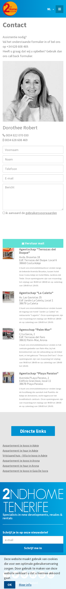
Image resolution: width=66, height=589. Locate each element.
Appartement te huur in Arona (21, 465)
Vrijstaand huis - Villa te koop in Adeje (25, 455)
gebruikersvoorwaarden (41, 213)
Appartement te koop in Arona (21, 460)
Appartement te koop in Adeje (21, 445)
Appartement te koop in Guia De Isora (25, 471)
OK (10, 585)
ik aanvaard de (30, 213)
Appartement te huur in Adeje (20, 450)
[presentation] (29, 225)
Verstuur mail (33, 243)
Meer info (25, 585)
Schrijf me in (33, 548)
